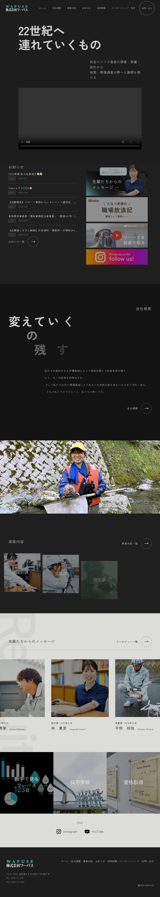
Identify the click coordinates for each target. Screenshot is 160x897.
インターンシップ (129, 861)
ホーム (42, 8)
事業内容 (71, 8)
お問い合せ (147, 8)
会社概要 (56, 8)
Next (156, 692)
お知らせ (86, 8)
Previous (3, 692)
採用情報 (101, 8)
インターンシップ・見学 (123, 8)
